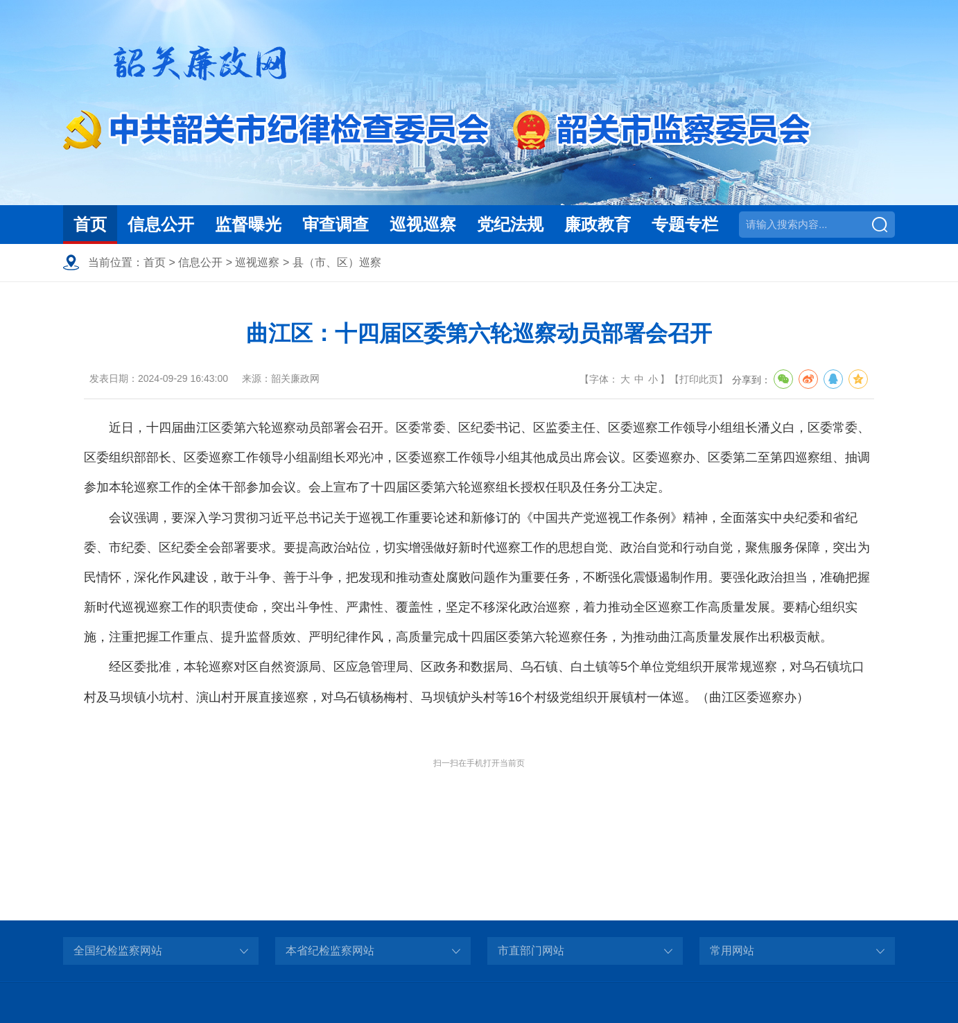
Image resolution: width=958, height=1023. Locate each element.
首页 (90, 224)
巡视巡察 (423, 224)
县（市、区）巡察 (337, 262)
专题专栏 (685, 224)
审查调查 (335, 224)
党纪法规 (510, 224)
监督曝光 (248, 224)
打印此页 (698, 379)
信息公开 (161, 224)
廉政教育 (597, 224)
